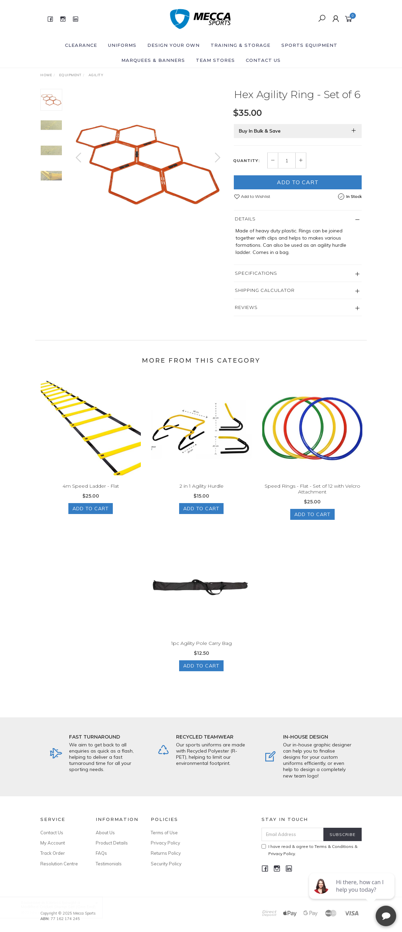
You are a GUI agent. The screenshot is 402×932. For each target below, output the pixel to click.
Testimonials (109, 863)
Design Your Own (173, 45)
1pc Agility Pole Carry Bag (201, 649)
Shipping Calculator (265, 290)
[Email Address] (293, 834)
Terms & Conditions (333, 846)
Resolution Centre (59, 863)
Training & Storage (240, 45)
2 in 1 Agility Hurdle (201, 492)
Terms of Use (164, 832)
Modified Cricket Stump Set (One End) (64, 906)
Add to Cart (298, 182)
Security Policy (166, 863)
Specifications (256, 273)
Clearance (81, 45)
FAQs (101, 853)
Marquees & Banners (153, 60)
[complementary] (352, 894)
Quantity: (246, 161)
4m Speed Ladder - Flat (91, 492)
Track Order (52, 853)
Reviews (246, 307)
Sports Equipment (309, 45)
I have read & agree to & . (310, 850)
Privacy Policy (165, 843)
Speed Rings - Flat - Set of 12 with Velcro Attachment (312, 495)
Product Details (112, 843)
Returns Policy (166, 853)
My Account (52, 843)
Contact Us (263, 60)
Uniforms (122, 45)
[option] (148, 164)
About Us (105, 832)
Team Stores (215, 60)
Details (245, 218)
